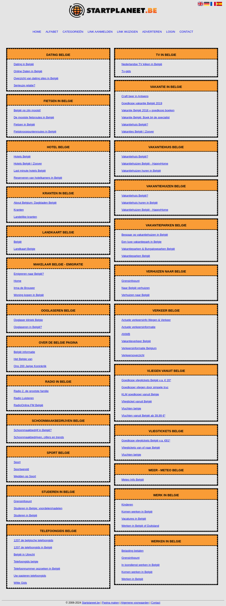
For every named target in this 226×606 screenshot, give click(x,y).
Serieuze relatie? (24, 85)
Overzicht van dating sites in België (36, 78)
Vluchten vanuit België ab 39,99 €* (143, 415)
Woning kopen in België (29, 295)
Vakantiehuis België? (134, 124)
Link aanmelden (100, 32)
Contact (186, 32)
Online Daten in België (28, 71)
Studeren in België (25, 515)
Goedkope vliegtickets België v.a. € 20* (146, 380)
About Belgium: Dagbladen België (35, 202)
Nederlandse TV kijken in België (141, 64)
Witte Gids (20, 582)
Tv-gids (126, 71)
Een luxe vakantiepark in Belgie (141, 241)
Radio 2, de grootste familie (31, 391)
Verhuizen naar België (135, 295)
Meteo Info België (132, 479)
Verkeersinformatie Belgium (138, 348)
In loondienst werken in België (140, 564)
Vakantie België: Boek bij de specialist (145, 117)
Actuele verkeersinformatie (138, 327)
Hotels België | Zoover (28, 163)
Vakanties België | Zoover (137, 131)
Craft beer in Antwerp (134, 96)
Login (170, 32)
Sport (17, 462)
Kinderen (127, 504)
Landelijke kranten (25, 216)
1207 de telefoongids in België (33, 547)
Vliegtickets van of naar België (140, 447)
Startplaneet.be (91, 602)
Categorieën (73, 32)
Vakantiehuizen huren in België (141, 170)
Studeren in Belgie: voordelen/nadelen (38, 508)
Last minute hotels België (30, 170)
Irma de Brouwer (24, 288)
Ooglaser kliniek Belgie (28, 320)
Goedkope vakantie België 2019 (141, 103)
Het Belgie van (23, 359)
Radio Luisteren (24, 398)
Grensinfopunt (23, 501)
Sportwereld (21, 469)
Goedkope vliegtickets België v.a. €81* (145, 440)
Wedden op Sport (25, 476)
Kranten (19, 209)
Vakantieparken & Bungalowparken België (148, 248)
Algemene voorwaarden (135, 602)
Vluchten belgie (131, 408)
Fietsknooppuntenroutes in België (35, 131)
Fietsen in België (24, 124)
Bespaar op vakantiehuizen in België (144, 234)
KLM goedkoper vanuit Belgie (140, 394)
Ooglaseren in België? (28, 327)
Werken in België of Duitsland (140, 525)
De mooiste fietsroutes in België (34, 117)
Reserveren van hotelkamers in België (38, 177)
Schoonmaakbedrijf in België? (33, 430)
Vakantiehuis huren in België (139, 202)
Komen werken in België (136, 511)
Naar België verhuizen (135, 288)
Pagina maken (110, 602)
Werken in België (132, 579)
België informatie (24, 352)
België (18, 241)
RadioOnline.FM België (28, 405)
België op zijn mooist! (27, 110)
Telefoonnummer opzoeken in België (37, 568)
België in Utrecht (24, 554)
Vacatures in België (133, 518)
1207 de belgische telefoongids (33, 540)
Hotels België (22, 156)
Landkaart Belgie (24, 248)
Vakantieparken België (135, 256)
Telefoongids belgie (26, 561)
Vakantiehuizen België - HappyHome (144, 163)
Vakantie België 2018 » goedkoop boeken (147, 110)
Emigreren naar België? (29, 273)
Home (37, 32)
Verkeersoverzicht (132, 355)
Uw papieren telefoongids (30, 575)
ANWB (125, 334)
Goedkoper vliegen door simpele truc (144, 387)
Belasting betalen (132, 550)
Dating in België (24, 64)
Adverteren (152, 32)
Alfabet (52, 32)
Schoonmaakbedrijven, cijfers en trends (39, 437)
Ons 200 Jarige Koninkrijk (30, 366)
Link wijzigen (127, 32)
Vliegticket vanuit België (136, 401)
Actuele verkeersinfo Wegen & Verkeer (146, 320)
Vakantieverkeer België (136, 341)
